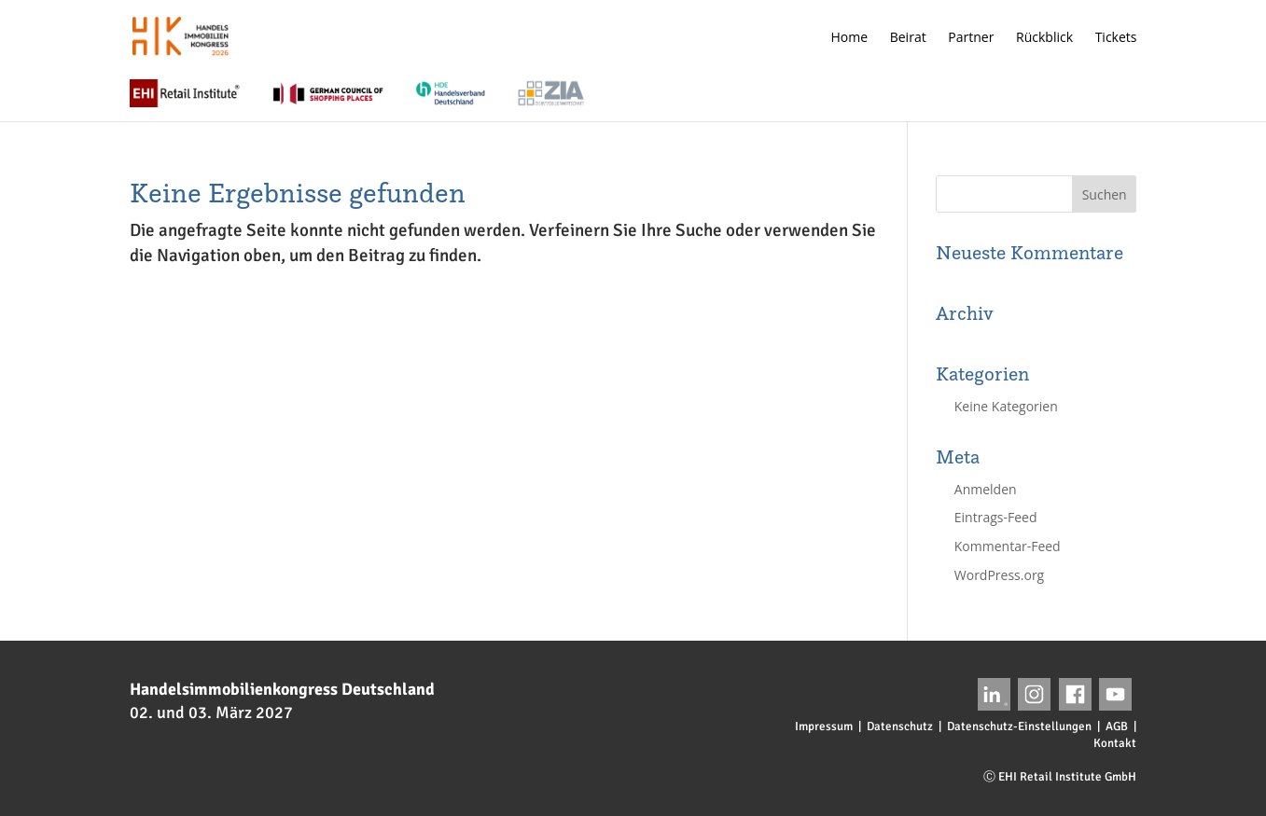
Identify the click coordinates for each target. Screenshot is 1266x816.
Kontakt (1114, 743)
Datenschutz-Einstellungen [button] (1019, 726)
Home (850, 38)
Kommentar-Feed (1007, 546)
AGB (1117, 726)
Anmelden (985, 489)
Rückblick (1044, 38)
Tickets (1116, 38)
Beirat (908, 38)
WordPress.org (999, 575)
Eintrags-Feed (995, 517)
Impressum (824, 726)
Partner (971, 38)
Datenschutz (900, 726)
